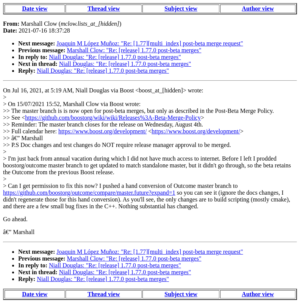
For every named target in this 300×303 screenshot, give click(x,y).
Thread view (104, 8)
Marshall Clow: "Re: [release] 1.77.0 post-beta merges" (134, 50)
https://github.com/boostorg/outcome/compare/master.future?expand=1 (89, 192)
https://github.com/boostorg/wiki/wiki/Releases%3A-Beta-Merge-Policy (113, 117)
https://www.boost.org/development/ (102, 131)
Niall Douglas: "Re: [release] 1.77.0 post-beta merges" (115, 57)
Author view (258, 8)
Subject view (180, 8)
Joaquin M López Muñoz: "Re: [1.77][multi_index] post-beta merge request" (149, 43)
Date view (34, 8)
